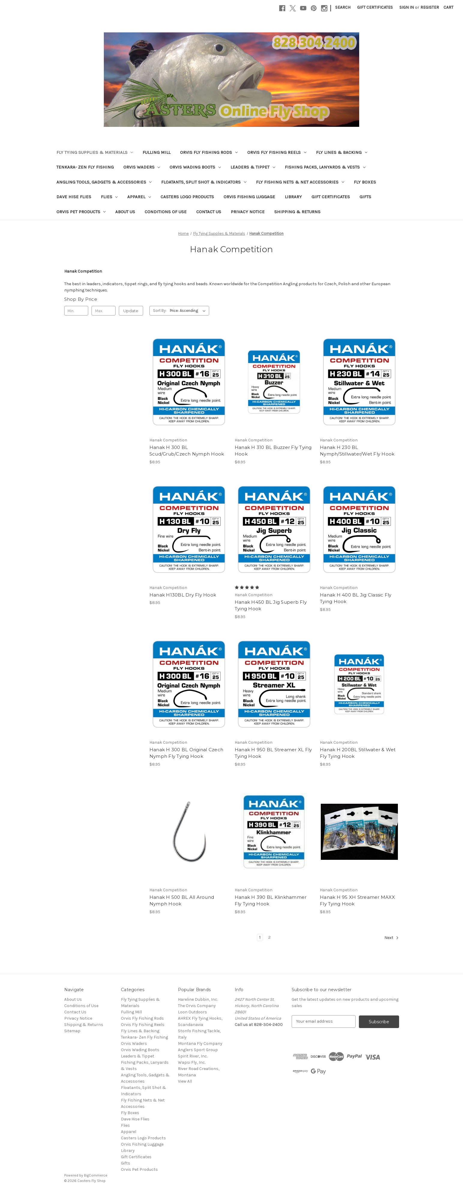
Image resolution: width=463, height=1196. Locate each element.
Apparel (139, 196)
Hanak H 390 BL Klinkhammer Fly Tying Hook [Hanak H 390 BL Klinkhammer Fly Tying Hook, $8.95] (271, 900)
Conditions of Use (166, 211)
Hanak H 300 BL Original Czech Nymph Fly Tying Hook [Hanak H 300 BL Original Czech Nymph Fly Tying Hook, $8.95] (186, 753)
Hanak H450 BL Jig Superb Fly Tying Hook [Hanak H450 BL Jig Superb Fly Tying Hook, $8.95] (271, 605)
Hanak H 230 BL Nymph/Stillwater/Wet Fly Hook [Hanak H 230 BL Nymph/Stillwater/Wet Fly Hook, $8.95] (357, 450)
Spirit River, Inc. (193, 1056)
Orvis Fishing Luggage (249, 196)
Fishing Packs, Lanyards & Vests (325, 167)
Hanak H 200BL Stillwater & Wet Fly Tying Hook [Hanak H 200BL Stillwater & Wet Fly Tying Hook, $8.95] (358, 753)
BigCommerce (95, 1175)
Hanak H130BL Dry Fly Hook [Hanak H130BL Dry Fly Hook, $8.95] (182, 595)
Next (391, 938)
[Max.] (104, 310)
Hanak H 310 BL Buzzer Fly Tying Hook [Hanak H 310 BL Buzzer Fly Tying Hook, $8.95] (273, 450)
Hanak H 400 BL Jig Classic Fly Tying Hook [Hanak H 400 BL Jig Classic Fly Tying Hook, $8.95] (356, 598)
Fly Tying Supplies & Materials (94, 152)
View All (185, 1081)
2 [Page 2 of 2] (269, 937)
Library (293, 196)
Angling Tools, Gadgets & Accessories (104, 182)
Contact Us (208, 211)
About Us (125, 211)
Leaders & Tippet (252, 167)
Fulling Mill (156, 152)
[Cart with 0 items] (448, 7)
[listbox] (189, 310)
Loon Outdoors (192, 1012)
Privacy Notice (248, 211)
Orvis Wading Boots (195, 167)
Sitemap (72, 1030)
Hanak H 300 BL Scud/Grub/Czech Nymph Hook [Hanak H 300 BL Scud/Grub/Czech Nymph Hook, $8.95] (186, 450)
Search (342, 7)
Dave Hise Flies (73, 196)
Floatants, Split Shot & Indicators (203, 182)
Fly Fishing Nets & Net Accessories (300, 182)
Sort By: (160, 310)
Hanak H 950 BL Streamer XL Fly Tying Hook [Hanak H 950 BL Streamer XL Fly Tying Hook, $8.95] (273, 753)
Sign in (406, 7)
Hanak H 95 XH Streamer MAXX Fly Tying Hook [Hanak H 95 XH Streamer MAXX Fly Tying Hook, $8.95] (357, 900)
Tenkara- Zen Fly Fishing (85, 167)
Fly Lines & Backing (341, 152)
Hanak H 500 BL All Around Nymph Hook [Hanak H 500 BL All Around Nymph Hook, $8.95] (181, 900)
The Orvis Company (197, 1005)
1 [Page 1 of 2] (259, 937)
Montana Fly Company (200, 1043)
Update (130, 310)
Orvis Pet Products (81, 211)
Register (429, 7)
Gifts (365, 196)
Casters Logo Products (187, 196)
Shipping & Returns (297, 211)
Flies (109, 196)
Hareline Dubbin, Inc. (198, 999)
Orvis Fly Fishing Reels (276, 152)
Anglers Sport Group (198, 1049)
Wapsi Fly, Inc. (192, 1062)
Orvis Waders (141, 167)
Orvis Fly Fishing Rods (209, 152)
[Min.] (76, 310)
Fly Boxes (365, 182)
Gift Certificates (375, 7)
